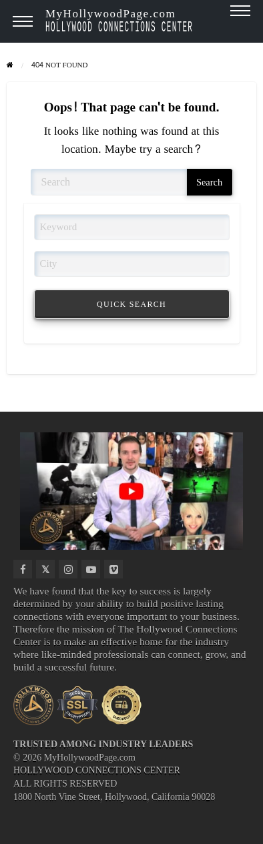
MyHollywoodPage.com (119, 19)
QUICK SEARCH (131, 304)
